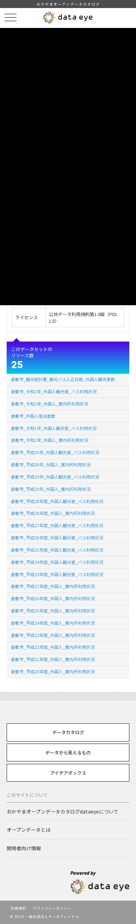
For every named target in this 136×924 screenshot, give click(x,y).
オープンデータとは (28, 829)
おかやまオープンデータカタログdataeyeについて (62, 811)
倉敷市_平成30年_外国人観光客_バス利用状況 (55, 452)
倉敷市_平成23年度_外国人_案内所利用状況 (53, 635)
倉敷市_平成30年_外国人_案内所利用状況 (50, 464)
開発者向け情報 (24, 848)
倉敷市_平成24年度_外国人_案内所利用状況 (53, 623)
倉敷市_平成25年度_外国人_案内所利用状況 (53, 611)
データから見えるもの (68, 752)
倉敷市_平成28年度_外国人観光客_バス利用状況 (57, 501)
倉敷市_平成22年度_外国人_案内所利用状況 (53, 647)
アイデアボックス (68, 772)
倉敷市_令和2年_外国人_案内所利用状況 (49, 404)
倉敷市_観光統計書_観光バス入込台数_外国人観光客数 (63, 379)
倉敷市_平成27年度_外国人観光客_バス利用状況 (57, 525)
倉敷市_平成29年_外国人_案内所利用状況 (50, 489)
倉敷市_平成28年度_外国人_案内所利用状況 (53, 513)
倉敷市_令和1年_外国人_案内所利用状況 (49, 440)
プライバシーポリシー (52, 908)
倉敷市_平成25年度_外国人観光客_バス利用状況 (57, 550)
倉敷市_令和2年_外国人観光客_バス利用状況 (53, 391)
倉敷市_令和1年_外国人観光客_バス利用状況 (53, 428)
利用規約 (18, 908)
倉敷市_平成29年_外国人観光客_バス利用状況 (55, 477)
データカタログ (68, 732)
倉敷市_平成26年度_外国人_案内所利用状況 (53, 598)
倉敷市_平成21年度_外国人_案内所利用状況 (53, 659)
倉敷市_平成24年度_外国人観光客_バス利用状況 (57, 562)
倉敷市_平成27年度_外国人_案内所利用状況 (53, 586)
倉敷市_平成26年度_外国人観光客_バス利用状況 (57, 537)
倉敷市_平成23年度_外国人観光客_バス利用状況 (57, 574)
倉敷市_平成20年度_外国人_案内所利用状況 (53, 671)
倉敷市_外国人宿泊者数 (33, 416)
